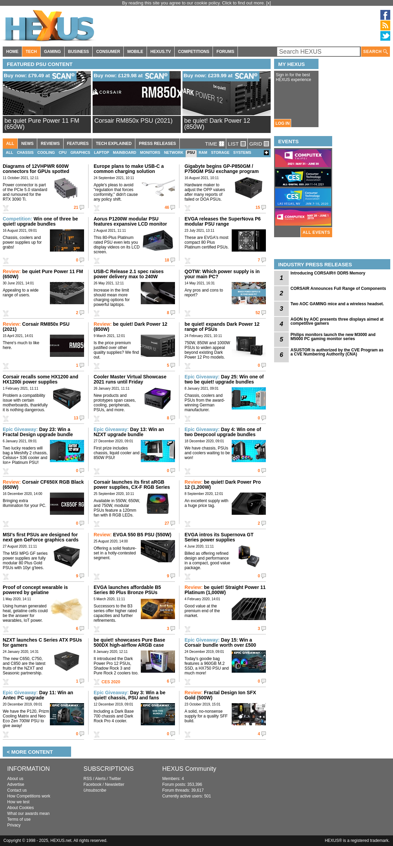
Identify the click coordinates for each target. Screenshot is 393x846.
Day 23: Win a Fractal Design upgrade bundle (38, 432)
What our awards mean (28, 813)
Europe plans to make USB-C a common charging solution (129, 168)
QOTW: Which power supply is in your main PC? (222, 274)
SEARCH (375, 51)
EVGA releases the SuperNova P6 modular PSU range (223, 221)
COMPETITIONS (193, 51)
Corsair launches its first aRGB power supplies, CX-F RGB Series (132, 484)
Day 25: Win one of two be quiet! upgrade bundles (224, 379)
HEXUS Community (189, 768)
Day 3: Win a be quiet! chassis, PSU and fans (129, 695)
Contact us (17, 790)
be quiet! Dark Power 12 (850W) (217, 123)
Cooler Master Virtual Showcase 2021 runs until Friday (130, 379)
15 (258, 207)
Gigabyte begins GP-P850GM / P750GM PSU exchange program (222, 168)
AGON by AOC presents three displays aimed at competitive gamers (336, 321)
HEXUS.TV (160, 51)
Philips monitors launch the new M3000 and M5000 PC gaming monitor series (333, 337)
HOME (12, 51)
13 (76, 418)
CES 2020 (110, 682)
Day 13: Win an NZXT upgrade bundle (129, 432)
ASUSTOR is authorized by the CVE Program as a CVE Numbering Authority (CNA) (336, 352)
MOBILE (135, 51)
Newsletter (114, 784)
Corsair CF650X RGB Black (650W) (43, 484)
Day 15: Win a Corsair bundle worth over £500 (220, 642)
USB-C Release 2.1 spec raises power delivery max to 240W (129, 274)
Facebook (92, 784)
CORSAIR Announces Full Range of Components (338, 288)
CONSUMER (108, 51)
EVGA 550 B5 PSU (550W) (132, 534)
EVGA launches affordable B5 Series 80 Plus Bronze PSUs (127, 590)
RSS (87, 778)
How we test (18, 802)
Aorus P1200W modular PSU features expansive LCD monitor (130, 221)
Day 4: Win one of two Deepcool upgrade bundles (223, 432)
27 (167, 523)
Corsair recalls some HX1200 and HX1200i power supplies (40, 379)
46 (167, 207)
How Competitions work (28, 796)
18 (167, 260)
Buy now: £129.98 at (132, 76)
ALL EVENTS (316, 232)
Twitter (115, 778)
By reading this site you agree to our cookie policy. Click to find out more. (194, 2)
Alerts (100, 778)
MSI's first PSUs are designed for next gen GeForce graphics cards (41, 537)
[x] (268, 2)
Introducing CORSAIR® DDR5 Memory (327, 273)
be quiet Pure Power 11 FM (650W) (41, 123)
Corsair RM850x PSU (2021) (133, 120)
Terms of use (19, 819)
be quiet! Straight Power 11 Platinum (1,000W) (225, 590)
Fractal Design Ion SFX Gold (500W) (220, 695)
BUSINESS (78, 51)
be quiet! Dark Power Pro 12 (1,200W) (223, 484)
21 (76, 207)
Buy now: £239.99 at (221, 76)
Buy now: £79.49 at (40, 76)
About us (15, 778)
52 (258, 312)
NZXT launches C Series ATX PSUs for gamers (42, 642)
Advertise (15, 784)
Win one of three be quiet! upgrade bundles (40, 221)
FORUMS (225, 51)
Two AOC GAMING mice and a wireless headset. (337, 304)
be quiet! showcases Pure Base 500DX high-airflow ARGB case (129, 642)
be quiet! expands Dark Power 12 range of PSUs (222, 326)
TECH (31, 51)
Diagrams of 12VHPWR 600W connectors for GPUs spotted (36, 168)
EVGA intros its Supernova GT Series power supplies (219, 537)
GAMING (52, 51)
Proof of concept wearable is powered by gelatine (35, 590)
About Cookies (20, 807)
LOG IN (282, 123)
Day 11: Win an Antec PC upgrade (38, 695)
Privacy (14, 825)
